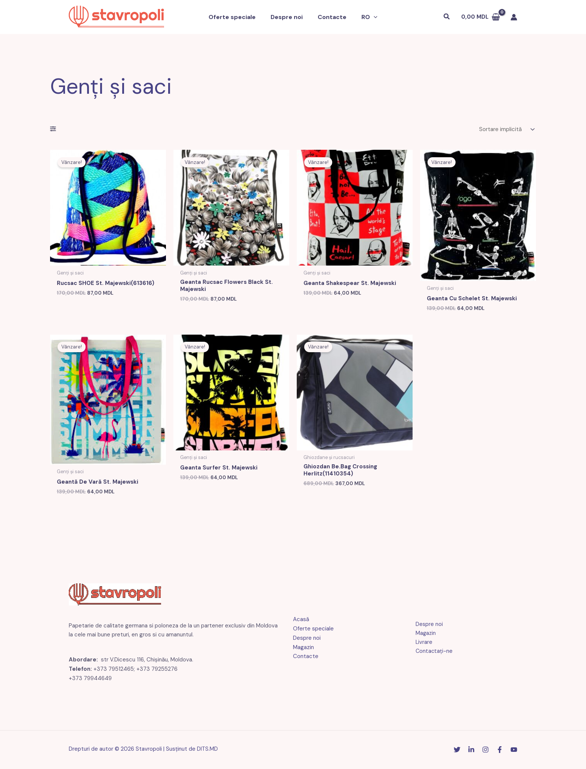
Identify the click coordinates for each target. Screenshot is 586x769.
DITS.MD (207, 750)
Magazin (303, 648)
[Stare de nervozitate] (457, 750)
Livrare (421, 643)
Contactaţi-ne (431, 653)
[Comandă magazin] (506, 129)
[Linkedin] (471, 750)
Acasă (301, 620)
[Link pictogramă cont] (514, 17)
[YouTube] (514, 750)
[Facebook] (499, 750)
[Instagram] (485, 750)
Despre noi (288, 17)
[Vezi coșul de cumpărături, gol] (480, 17)
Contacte (330, 17)
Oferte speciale (236, 17)
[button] (369, 17)
